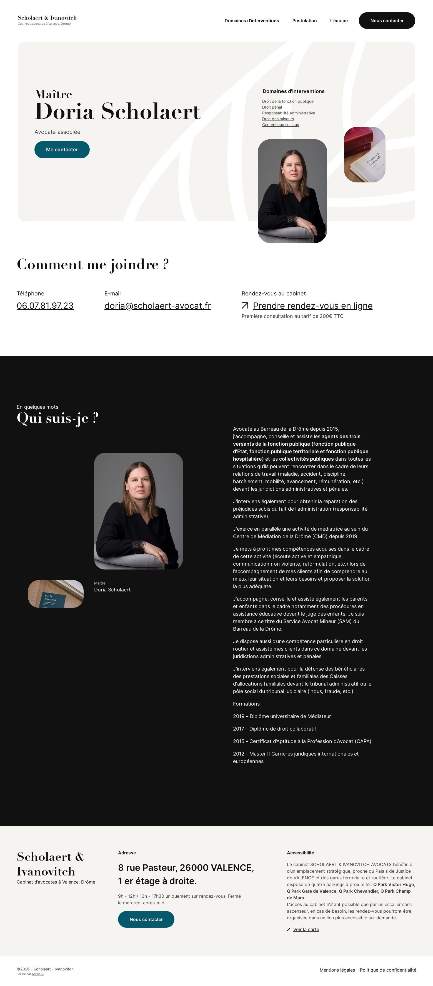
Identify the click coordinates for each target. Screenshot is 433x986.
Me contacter (62, 149)
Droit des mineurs (278, 118)
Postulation (304, 20)
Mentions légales (337, 970)
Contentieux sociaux (280, 124)
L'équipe (339, 20)
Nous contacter (387, 20)
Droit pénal (272, 107)
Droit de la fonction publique (288, 101)
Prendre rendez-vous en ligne (313, 305)
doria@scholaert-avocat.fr (157, 305)
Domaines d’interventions (252, 20)
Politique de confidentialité (388, 970)
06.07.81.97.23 (45, 305)
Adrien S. (38, 973)
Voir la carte (306, 929)
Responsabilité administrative (288, 113)
